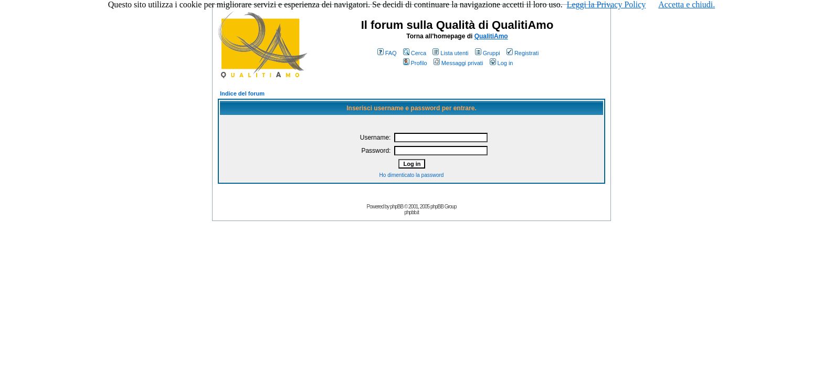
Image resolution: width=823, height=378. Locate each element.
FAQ (387, 53)
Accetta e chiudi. (686, 4)
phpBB (396, 206)
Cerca (414, 53)
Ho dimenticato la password (411, 175)
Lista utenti (450, 53)
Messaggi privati (458, 63)
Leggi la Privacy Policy (606, 4)
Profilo (415, 63)
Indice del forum (242, 93)
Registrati (523, 53)
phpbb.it (411, 212)
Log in (501, 63)
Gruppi (487, 53)
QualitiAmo (491, 36)
